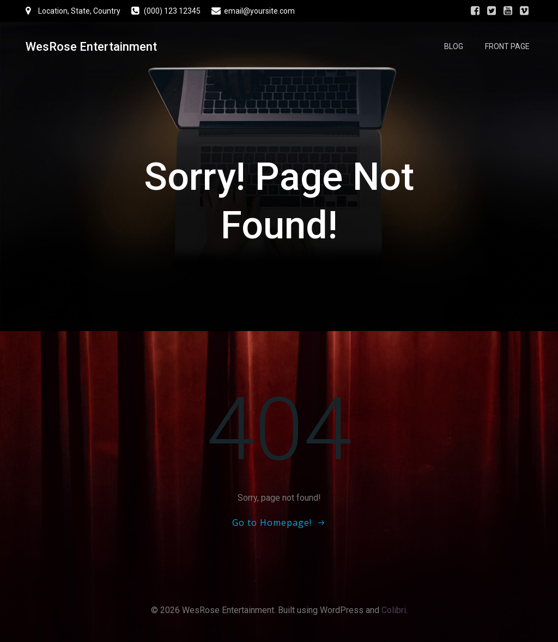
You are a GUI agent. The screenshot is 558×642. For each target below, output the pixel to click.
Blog (453, 46)
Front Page (507, 46)
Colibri (393, 610)
